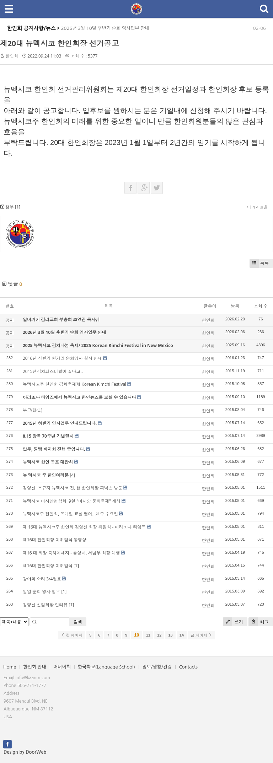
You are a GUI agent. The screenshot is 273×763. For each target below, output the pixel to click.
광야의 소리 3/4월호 (42, 579)
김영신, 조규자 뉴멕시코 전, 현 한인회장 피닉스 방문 (72, 488)
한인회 (11, 56)
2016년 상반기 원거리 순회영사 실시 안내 (62, 358)
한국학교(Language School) (106, 667)
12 (159, 635)
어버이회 (62, 667)
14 (182, 635)
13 (170, 635)
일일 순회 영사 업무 (41, 592)
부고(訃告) (32, 410)
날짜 (235, 306)
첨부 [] (10, 207)
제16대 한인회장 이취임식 (48, 566)
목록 (259, 263)
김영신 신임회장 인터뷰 (45, 605)
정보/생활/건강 (157, 667)
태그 (258, 621)
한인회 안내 (34, 667)
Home (9, 667)
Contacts (188, 667)
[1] (76, 566)
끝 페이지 (201, 635)
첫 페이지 (71, 635)
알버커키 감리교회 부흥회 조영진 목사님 (61, 319)
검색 (78, 622)
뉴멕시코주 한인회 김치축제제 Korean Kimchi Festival (74, 384)
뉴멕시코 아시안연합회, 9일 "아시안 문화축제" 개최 (72, 501)
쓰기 (233, 621)
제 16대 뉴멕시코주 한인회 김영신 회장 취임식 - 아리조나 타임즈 (84, 527)
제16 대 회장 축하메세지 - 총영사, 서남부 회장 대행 (71, 553)
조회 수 (261, 306)
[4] (72, 475)
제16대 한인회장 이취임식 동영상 (54, 540)
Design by (25, 752)
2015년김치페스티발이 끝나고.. (53, 371)
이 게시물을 (257, 207)
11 (148, 635)
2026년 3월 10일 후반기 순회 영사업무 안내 (105, 30)
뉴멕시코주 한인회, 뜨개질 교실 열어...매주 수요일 (70, 514)
